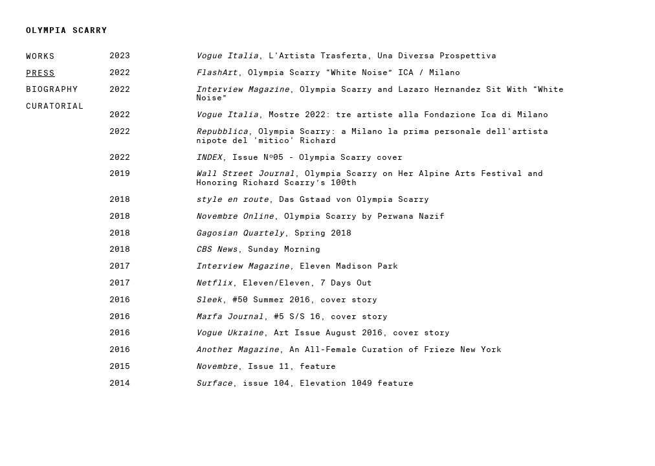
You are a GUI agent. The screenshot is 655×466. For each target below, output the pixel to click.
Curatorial (55, 106)
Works (40, 56)
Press (40, 73)
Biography (52, 89)
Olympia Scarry (66, 30)
